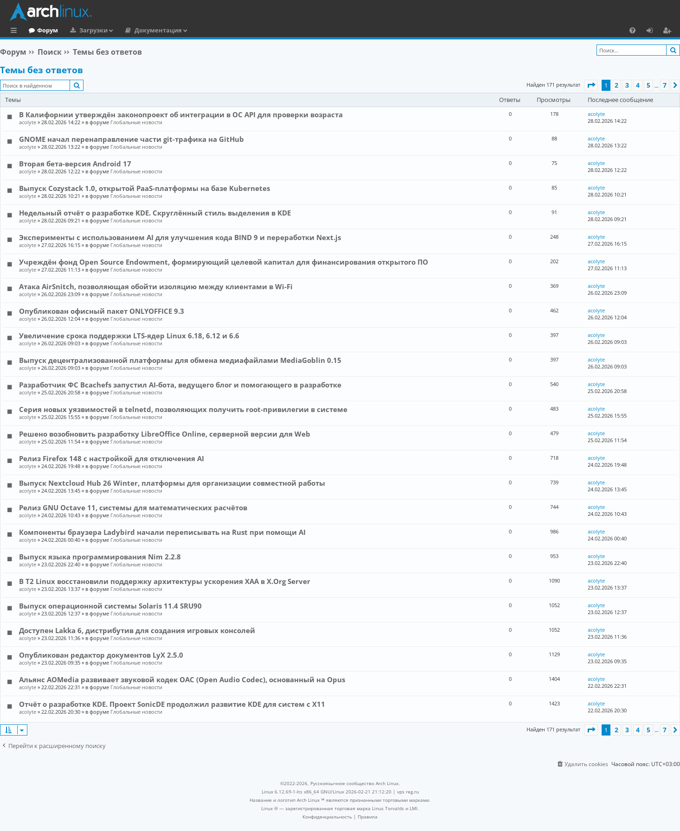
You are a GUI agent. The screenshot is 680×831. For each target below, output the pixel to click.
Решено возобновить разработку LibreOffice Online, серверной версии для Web (164, 433)
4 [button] (638, 85)
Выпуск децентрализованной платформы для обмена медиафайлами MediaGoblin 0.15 (180, 360)
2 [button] (616, 85)
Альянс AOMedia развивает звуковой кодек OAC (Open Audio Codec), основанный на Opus (182, 679)
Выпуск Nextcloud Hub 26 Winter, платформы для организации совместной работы (172, 483)
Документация (196, 30)
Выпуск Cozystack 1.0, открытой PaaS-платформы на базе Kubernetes (144, 188)
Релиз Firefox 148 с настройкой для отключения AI (111, 458)
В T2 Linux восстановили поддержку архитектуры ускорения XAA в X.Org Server (164, 581)
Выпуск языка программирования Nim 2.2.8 (100, 556)
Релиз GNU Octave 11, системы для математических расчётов (133, 507)
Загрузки (131, 30)
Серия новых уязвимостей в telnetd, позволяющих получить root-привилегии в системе (183, 409)
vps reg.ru (408, 791)
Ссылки (15, 31)
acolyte (27, 122)
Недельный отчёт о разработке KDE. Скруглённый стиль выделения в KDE (155, 212)
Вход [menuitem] (653, 31)
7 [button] (665, 85)
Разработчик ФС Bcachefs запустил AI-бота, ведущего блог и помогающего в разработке (180, 384)
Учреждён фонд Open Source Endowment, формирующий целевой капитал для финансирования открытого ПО (223, 261)
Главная (42, 30)
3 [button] (627, 85)
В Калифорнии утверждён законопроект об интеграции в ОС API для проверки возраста (181, 114)
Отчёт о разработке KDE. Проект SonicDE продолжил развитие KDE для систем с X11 (172, 704)
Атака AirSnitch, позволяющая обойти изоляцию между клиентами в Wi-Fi (156, 286)
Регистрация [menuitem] (669, 31)
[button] (591, 85)
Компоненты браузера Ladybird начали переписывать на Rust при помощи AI (162, 532)
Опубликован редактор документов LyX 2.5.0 (101, 655)
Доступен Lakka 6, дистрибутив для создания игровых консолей (137, 630)
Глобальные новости (136, 122)
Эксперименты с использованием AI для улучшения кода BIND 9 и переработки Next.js (180, 237)
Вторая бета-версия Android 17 (75, 163)
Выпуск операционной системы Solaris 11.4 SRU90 (110, 605)
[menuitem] (632, 30)
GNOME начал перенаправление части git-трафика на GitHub (131, 139)
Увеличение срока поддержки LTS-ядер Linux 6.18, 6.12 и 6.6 (129, 335)
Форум (85, 30)
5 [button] (648, 85)
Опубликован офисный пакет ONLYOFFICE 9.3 (101, 311)
